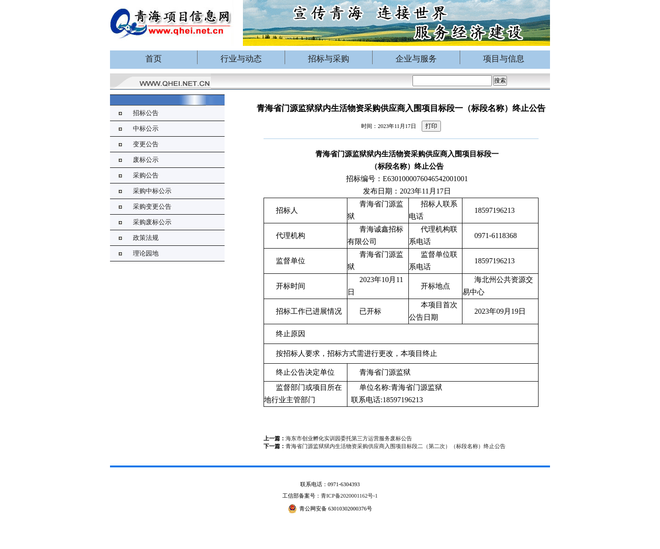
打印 (431, 125)
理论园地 (146, 253)
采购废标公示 (152, 222)
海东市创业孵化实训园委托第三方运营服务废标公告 (349, 438)
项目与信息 (503, 58)
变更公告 (146, 144)
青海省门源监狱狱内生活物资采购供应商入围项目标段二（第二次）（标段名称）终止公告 (396, 446)
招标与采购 (328, 58)
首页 (153, 58)
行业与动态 (241, 58)
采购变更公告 (152, 206)
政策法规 (146, 237)
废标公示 (146, 159)
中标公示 (146, 128)
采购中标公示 (152, 191)
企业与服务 (416, 58)
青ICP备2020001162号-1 (349, 496)
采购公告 (146, 175)
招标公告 (146, 113)
